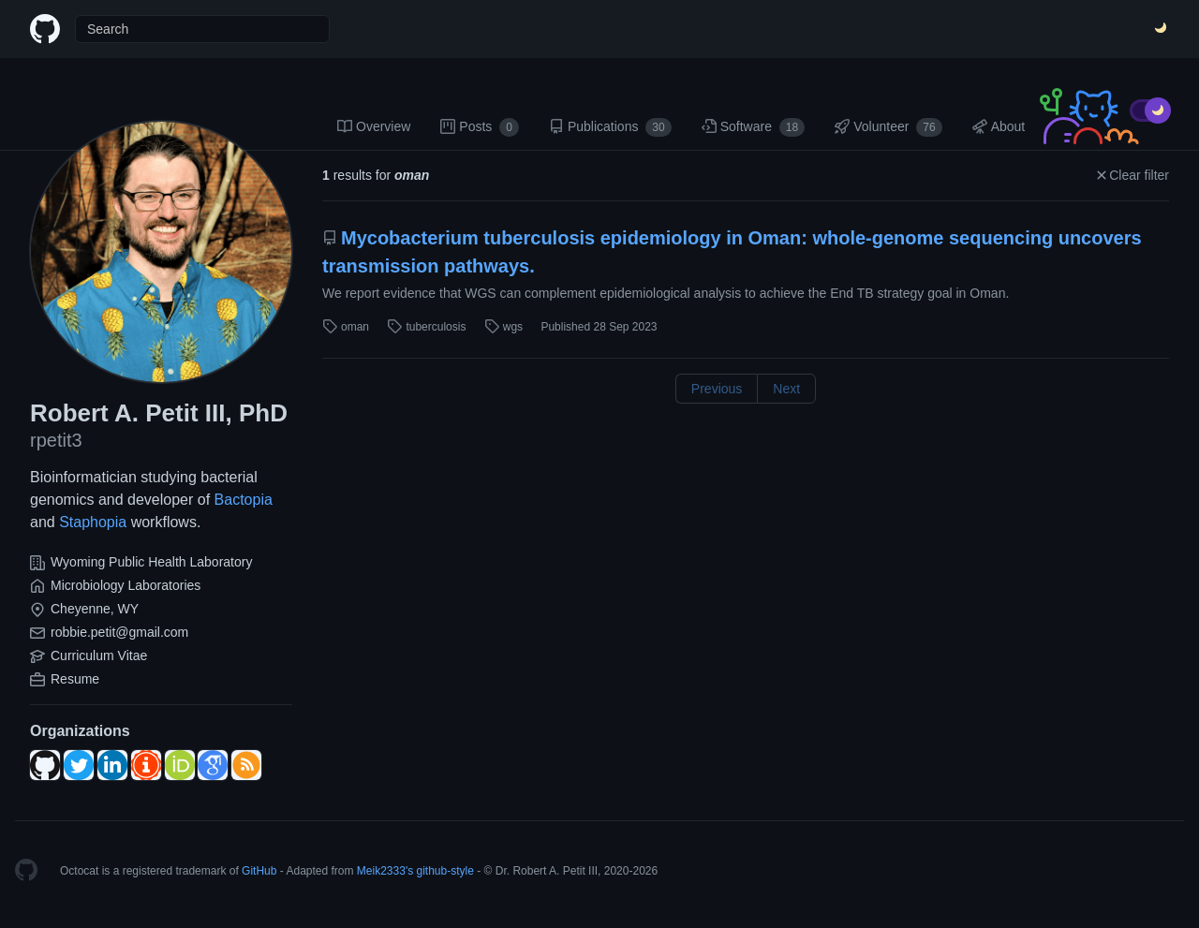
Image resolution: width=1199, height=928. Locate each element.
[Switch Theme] (1161, 29)
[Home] (45, 29)
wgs (503, 326)
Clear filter (1131, 175)
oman (345, 326)
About (999, 126)
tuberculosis (426, 326)
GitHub (259, 870)
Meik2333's (385, 870)
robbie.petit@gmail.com (119, 632)
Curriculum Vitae (99, 655)
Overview (373, 126)
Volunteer (888, 127)
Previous (716, 388)
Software (754, 127)
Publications (610, 127)
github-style (445, 870)
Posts (479, 127)
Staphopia (92, 522)
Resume (75, 678)
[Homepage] (26, 871)
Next (786, 388)
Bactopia (244, 500)
